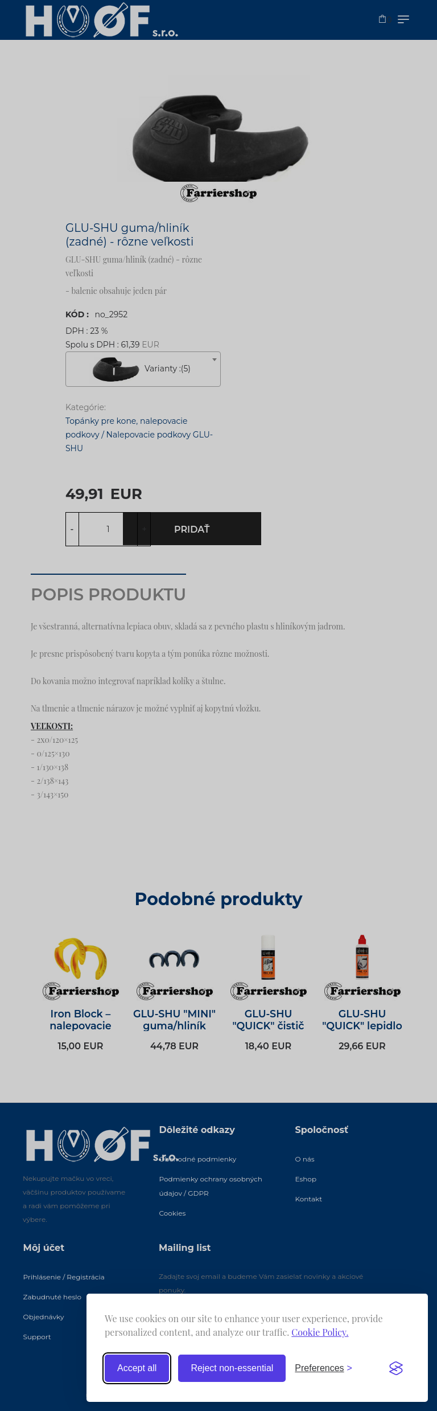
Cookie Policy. (319, 1332)
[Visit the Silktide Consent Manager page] (396, 1368)
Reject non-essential (232, 1368)
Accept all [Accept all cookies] (136, 1368)
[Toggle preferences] (323, 1368)
